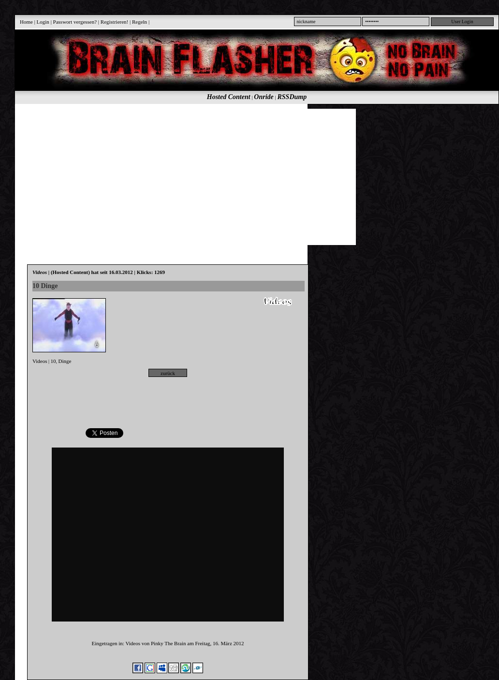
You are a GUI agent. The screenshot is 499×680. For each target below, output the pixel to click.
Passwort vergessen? (75, 22)
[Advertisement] (223, 176)
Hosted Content (228, 97)
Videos (39, 361)
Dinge (65, 361)
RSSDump (292, 97)
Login (43, 22)
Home (26, 22)
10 (53, 361)
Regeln (139, 22)
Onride (263, 97)
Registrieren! (114, 22)
